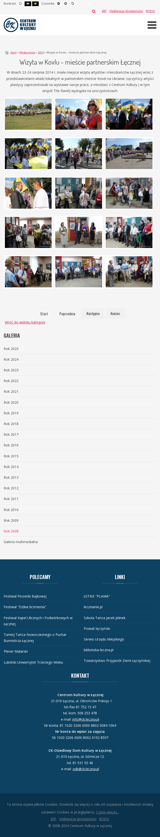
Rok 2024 (11, 359)
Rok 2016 (11, 445)
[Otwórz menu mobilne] (152, 25)
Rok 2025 (11, 348)
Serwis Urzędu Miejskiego (104, 639)
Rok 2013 (11, 477)
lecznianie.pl (93, 607)
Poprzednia (67, 313)
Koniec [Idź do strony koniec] (115, 313)
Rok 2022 (11, 380)
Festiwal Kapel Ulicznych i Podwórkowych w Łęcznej (38, 620)
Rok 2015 (11, 456)
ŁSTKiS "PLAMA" (97, 596)
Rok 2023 (11, 370)
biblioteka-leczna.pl (98, 650)
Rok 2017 (11, 434)
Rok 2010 (11, 509)
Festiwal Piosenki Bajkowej (25, 596)
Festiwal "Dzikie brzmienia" (25, 607)
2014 (41, 52)
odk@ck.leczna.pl (86, 769)
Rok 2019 (11, 413)
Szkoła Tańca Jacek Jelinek (104, 617)
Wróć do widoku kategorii (25, 322)
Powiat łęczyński (97, 628)
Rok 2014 (11, 466)
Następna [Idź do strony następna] (93, 313)
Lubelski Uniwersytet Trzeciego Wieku (33, 662)
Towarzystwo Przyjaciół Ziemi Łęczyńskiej (117, 660)
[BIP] (104, 11)
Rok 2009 (11, 520)
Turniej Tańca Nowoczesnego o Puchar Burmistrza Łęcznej (35, 637)
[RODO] (150, 11)
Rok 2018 (11, 423)
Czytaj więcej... (107, 812)
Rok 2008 (11, 531)
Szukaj (94, 11)
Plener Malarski (16, 651)
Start (13, 52)
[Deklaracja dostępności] (126, 11)
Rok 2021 (11, 391)
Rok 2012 (11, 488)
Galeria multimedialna (21, 541)
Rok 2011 (11, 498)
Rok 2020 (11, 402)
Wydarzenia (27, 52)
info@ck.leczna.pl (85, 719)
